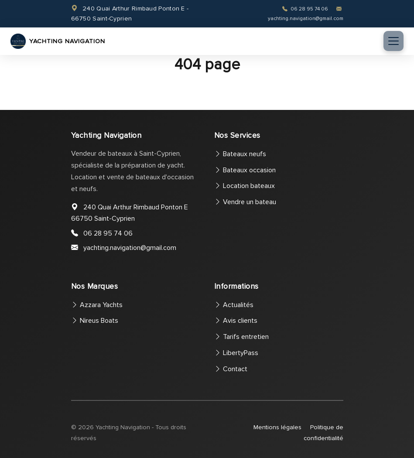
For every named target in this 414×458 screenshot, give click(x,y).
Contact (230, 369)
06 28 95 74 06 (305, 9)
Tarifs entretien (241, 336)
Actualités (233, 305)
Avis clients (235, 320)
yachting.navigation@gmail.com (129, 247)
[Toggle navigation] (393, 41)
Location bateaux (244, 185)
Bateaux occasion (245, 170)
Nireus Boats (94, 320)
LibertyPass (236, 353)
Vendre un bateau (245, 202)
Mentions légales (277, 427)
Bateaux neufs (240, 154)
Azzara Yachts (97, 305)
